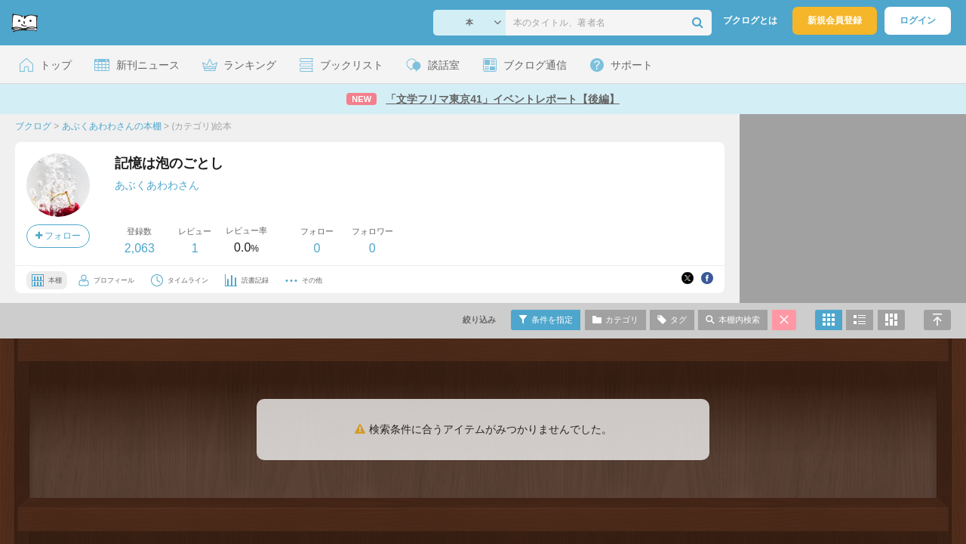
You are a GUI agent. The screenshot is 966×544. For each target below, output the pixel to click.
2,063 (140, 248)
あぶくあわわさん (157, 185)
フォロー (58, 235)
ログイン (918, 20)
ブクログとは (750, 20)
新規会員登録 (835, 20)
